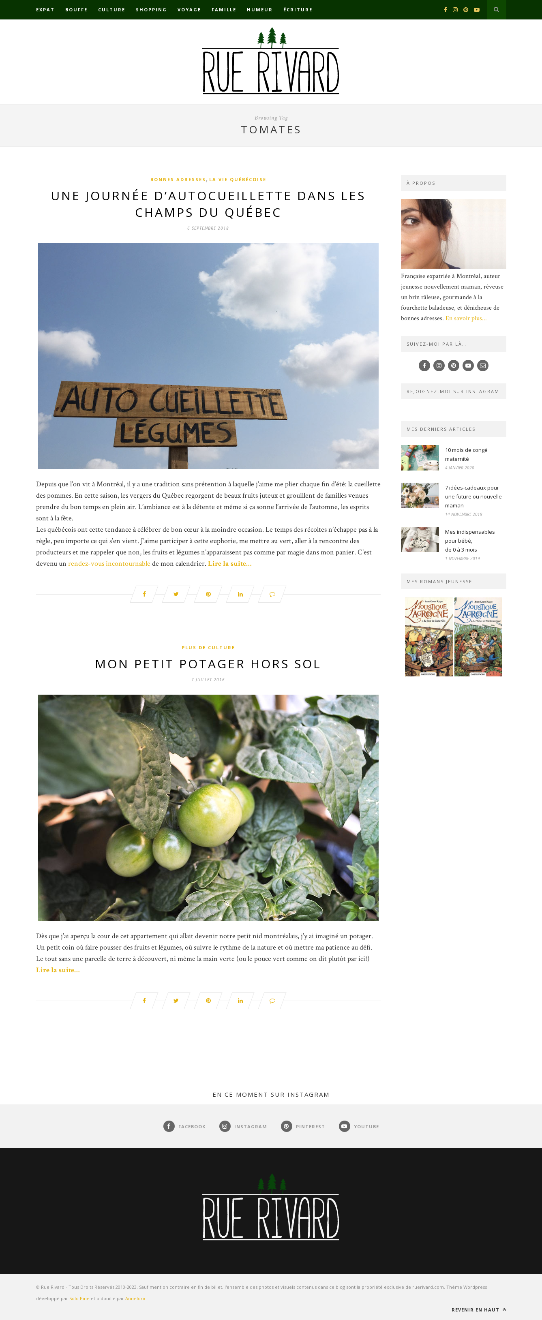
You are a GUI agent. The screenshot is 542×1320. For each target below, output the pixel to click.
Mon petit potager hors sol (208, 663)
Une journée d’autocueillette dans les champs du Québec (208, 203)
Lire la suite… (230, 563)
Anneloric (135, 1298)
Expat (45, 9)
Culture (111, 9)
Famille (224, 9)
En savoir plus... (466, 318)
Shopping (151, 9)
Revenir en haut (479, 1310)
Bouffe (76, 9)
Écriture (298, 9)
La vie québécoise (237, 179)
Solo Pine (79, 1298)
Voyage (189, 9)
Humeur (260, 9)
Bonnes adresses (178, 179)
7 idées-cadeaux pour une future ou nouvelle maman (473, 496)
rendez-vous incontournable (109, 563)
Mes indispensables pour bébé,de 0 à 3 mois (470, 540)
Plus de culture (208, 647)
